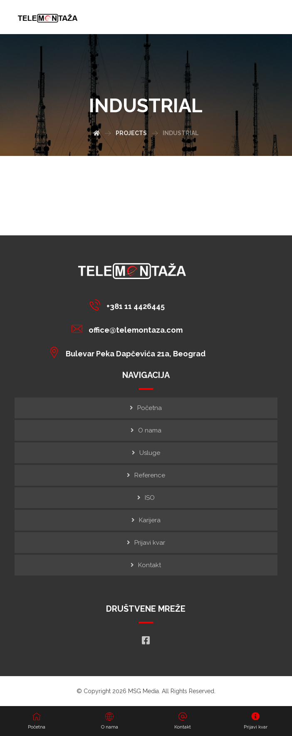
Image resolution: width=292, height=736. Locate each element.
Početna (149, 408)
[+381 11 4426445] (129, 305)
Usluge (149, 453)
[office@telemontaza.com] (129, 328)
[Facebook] (146, 640)
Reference (149, 475)
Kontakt (149, 565)
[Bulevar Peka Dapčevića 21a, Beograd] (129, 352)
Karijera (150, 520)
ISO (150, 497)
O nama (149, 430)
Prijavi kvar (149, 542)
